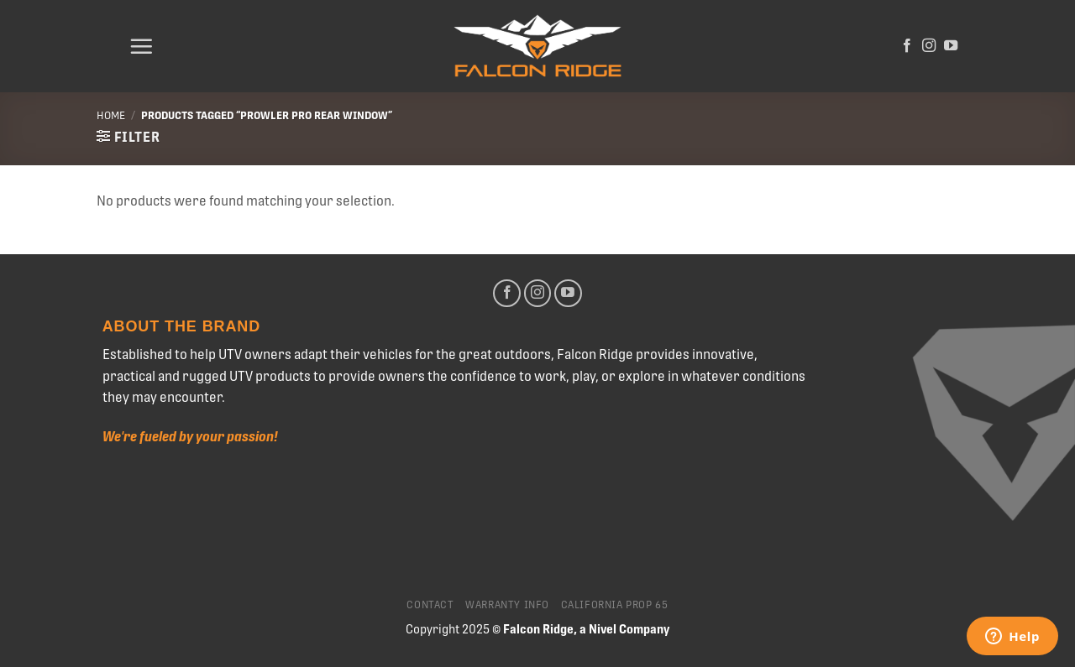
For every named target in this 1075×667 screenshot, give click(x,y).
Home (111, 115)
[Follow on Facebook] (907, 46)
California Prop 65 (615, 605)
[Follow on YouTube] (950, 46)
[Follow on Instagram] (929, 46)
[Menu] (141, 46)
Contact (430, 605)
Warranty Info (507, 605)
